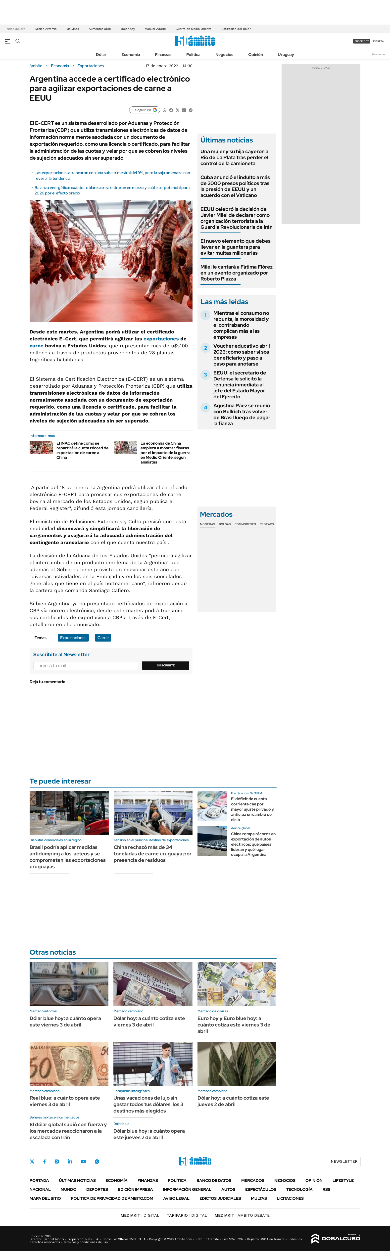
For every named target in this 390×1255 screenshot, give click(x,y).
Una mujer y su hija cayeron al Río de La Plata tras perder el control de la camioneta (235, 157)
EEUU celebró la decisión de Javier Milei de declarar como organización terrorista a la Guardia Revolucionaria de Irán (236, 218)
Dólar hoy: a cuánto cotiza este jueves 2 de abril (233, 1101)
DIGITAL (140, 1215)
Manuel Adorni (155, 29)
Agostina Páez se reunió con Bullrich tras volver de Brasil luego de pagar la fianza (241, 414)
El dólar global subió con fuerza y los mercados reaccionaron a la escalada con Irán (68, 1131)
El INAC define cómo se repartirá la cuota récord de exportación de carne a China (82, 450)
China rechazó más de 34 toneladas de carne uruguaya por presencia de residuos (153, 853)
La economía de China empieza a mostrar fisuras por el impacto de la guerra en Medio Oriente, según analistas (166, 453)
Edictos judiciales (220, 1198)
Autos (228, 1189)
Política (193, 54)
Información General (187, 1189)
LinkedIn (70, 1161)
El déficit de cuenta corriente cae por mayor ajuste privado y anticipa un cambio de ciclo (252, 809)
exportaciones (161, 339)
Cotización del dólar (236, 29)
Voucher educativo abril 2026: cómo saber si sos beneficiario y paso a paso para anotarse (241, 355)
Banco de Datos (213, 1180)
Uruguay (286, 54)
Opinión (255, 54)
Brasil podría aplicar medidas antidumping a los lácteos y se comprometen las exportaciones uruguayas (68, 857)
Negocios (224, 54)
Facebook (44, 1161)
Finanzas (163, 54)
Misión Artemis (45, 29)
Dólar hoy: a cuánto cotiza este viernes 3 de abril (149, 1021)
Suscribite (166, 665)
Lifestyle (343, 1180)
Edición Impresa (135, 1189)
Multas (259, 1198)
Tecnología (299, 1189)
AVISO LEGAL (176, 1198)
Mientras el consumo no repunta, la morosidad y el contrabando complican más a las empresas (241, 325)
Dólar (101, 54)
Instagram (56, 1161)
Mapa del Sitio (45, 1198)
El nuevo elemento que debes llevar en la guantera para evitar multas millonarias (235, 247)
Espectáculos (260, 1189)
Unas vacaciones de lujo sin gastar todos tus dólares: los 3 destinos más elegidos (148, 1104)
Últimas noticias (77, 1180)
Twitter (32, 1161)
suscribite (362, 41)
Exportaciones (91, 66)
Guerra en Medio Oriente (193, 29)
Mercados (252, 1180)
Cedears (267, 524)
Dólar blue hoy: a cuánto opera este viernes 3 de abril (65, 1021)
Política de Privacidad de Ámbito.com (112, 1198)
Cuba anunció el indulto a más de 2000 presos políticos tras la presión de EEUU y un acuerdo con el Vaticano (235, 186)
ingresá (378, 41)
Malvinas (72, 29)
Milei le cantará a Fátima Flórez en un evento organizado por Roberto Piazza (236, 273)
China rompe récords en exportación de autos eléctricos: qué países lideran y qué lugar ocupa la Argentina (253, 844)
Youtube (83, 1161)
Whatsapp (97, 1161)
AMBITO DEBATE (242, 1215)
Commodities (245, 524)
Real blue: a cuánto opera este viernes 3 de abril (65, 1101)
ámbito (36, 66)
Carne (103, 637)
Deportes (97, 1189)
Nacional (40, 1189)
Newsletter (378, 54)
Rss (326, 1189)
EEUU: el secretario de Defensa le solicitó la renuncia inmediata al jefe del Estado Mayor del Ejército (239, 385)
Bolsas (225, 524)
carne (37, 346)
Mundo (68, 1189)
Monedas (207, 524)
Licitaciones (290, 1198)
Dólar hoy (128, 29)
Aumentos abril (100, 29)
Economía (130, 54)
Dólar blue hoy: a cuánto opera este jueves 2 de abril (149, 1134)
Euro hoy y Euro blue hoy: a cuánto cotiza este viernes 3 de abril (233, 1024)
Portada (39, 1180)
